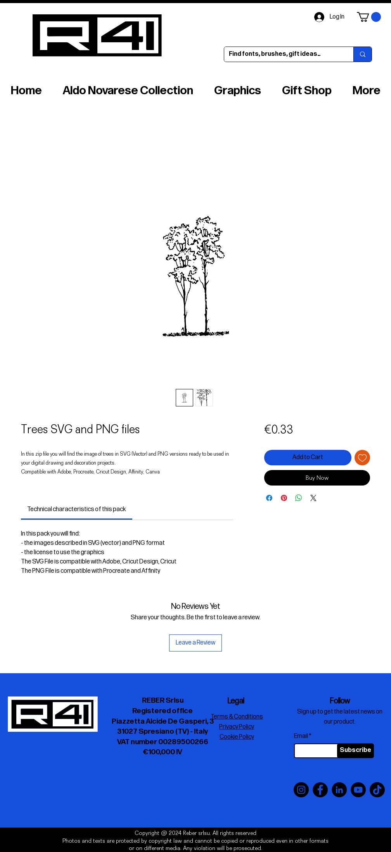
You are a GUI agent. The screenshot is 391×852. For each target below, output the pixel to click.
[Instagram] (301, 789)
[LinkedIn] (339, 789)
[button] (369, 17)
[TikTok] (377, 789)
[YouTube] (358, 789)
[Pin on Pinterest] (284, 498)
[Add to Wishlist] (362, 457)
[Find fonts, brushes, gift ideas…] (283, 54)
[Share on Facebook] (269, 498)
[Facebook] (320, 789)
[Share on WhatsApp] (298, 498)
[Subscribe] (355, 750)
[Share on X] (313, 498)
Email (301, 736)
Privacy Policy (236, 727)
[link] (76, 509)
